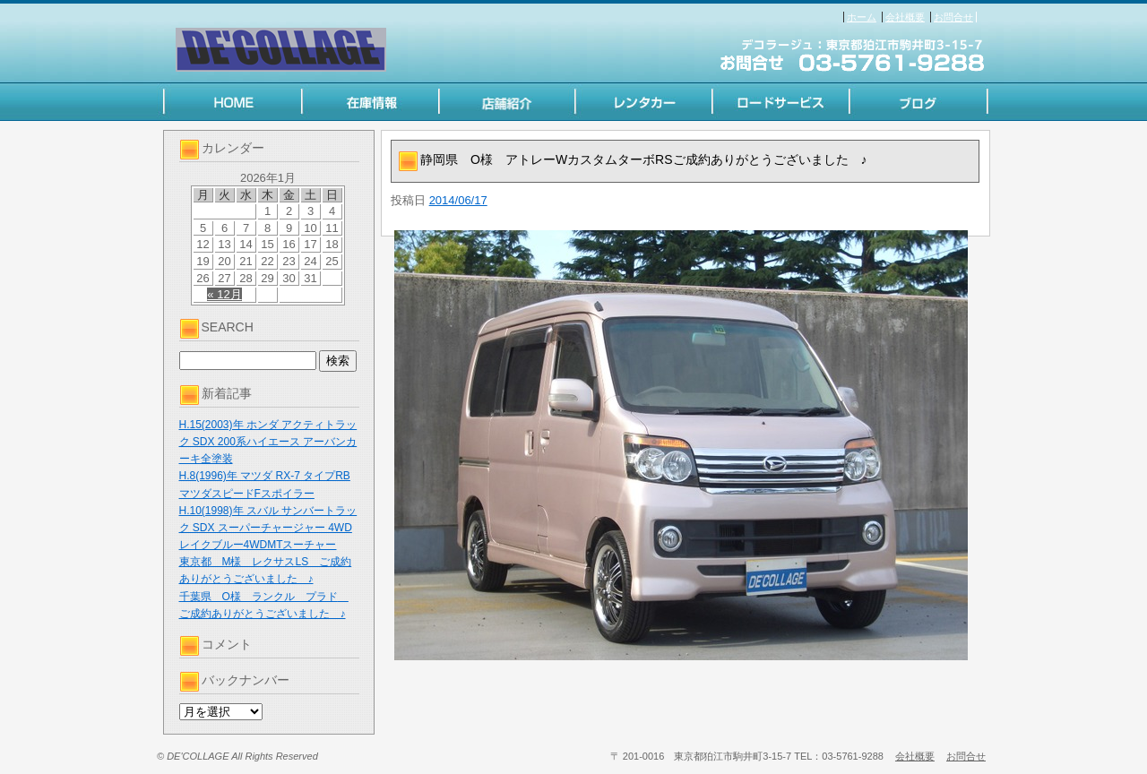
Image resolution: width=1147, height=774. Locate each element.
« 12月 (224, 294)
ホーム (861, 17)
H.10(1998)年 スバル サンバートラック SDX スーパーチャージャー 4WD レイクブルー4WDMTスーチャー (268, 527)
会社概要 (905, 17)
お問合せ (953, 17)
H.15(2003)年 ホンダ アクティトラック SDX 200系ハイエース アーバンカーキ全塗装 (268, 441)
